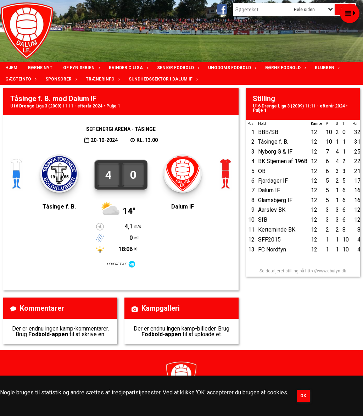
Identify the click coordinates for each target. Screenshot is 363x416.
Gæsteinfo (20, 79)
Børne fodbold (284, 67)
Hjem (11, 67)
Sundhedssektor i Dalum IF (162, 79)
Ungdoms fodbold (231, 67)
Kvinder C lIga (127, 67)
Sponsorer (60, 79)
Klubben (326, 67)
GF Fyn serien (80, 67)
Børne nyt (40, 67)
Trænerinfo (102, 79)
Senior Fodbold (177, 67)
